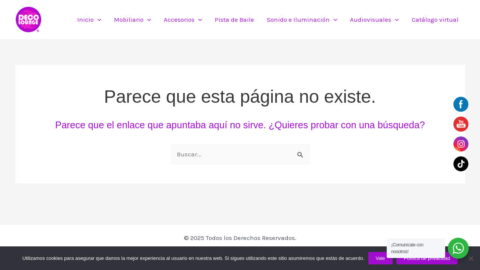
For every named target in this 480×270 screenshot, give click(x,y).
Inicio (89, 19)
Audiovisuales (374, 19)
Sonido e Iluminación (302, 19)
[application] (97, 19)
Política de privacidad (427, 258)
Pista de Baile (234, 19)
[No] (470, 258)
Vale (380, 258)
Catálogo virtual (435, 19)
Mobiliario (132, 19)
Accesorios (183, 19)
